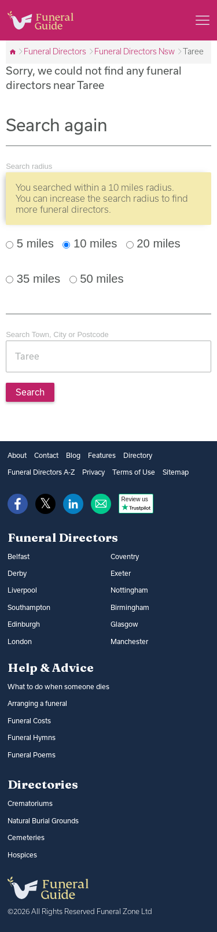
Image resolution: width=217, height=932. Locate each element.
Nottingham (129, 590)
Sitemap (176, 472)
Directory (137, 455)
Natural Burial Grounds (43, 820)
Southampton (29, 607)
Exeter (121, 573)
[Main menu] (202, 20)
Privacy (93, 472)
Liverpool (22, 590)
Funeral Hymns (32, 737)
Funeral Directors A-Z (41, 472)
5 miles (30, 243)
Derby (17, 573)
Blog (73, 455)
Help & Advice (51, 667)
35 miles (33, 278)
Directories (43, 784)
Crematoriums (30, 803)
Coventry (125, 556)
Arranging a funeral (37, 703)
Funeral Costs (29, 720)
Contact (46, 455)
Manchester (129, 641)
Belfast (19, 556)
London (20, 641)
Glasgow (124, 624)
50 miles (96, 278)
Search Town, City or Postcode (57, 334)
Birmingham (130, 607)
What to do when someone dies (58, 686)
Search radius (29, 166)
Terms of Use (133, 472)
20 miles (153, 243)
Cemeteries (26, 837)
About (17, 455)
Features (102, 455)
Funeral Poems (32, 755)
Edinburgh (24, 624)
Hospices (22, 855)
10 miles (89, 243)
